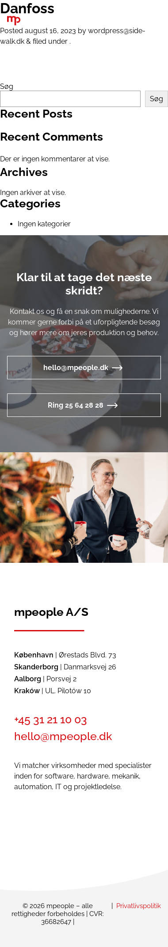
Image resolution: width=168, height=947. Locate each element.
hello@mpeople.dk (75, 367)
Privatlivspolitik (138, 906)
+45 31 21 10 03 (50, 719)
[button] (134, 21)
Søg (6, 86)
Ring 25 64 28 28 (75, 405)
